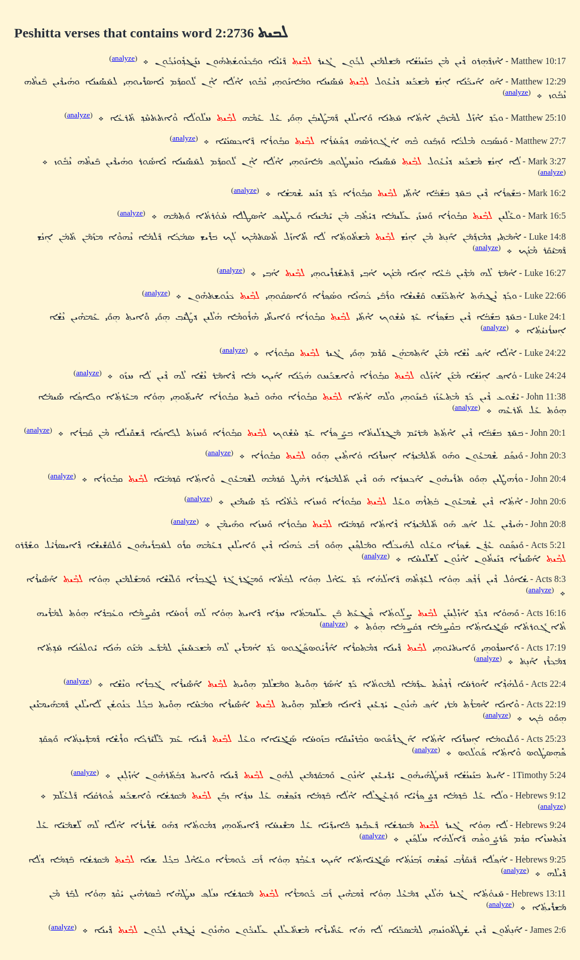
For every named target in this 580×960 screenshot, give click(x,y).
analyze (123, 58)
